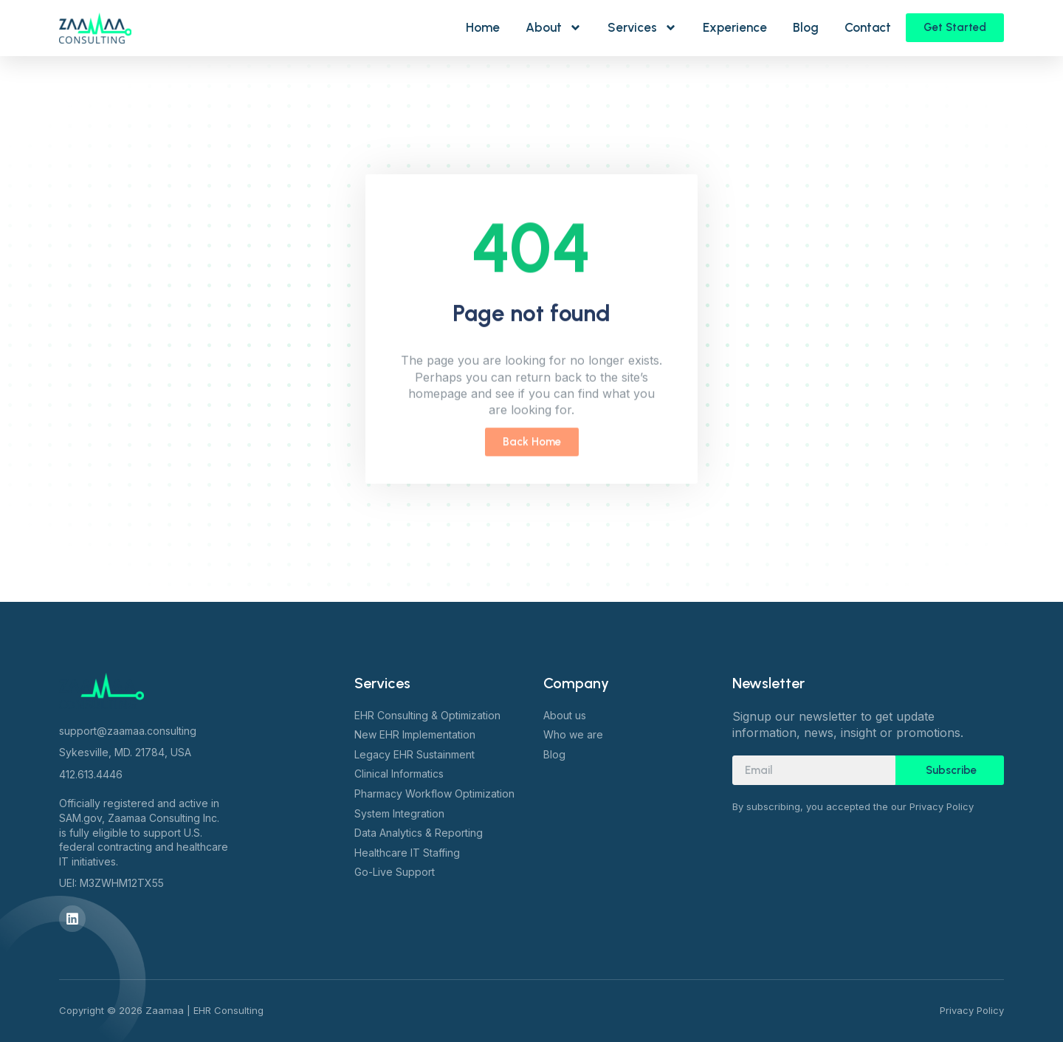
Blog (806, 27)
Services (642, 27)
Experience (735, 27)
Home (483, 27)
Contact (867, 27)
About (554, 27)
